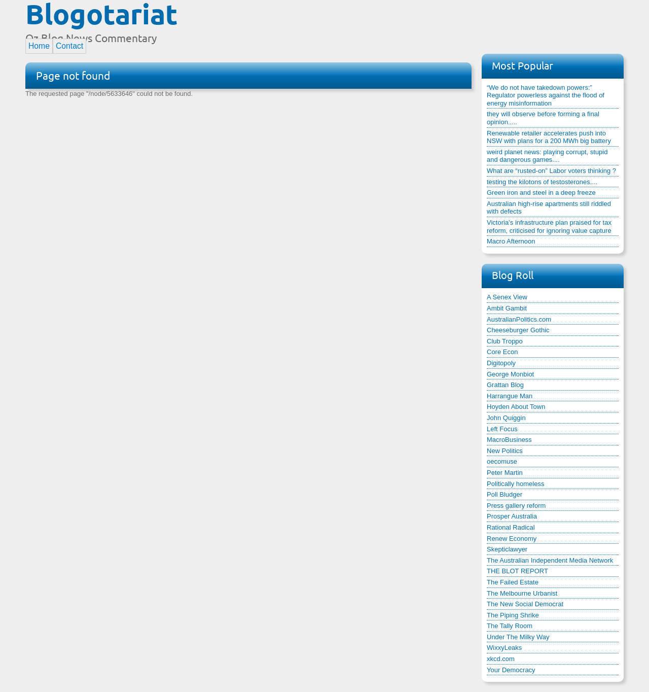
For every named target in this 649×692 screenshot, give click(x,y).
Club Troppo (505, 341)
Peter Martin (505, 472)
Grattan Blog (505, 385)
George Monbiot (510, 374)
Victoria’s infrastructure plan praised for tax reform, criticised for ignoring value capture (549, 226)
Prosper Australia (512, 516)
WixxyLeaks (504, 647)
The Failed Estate (512, 582)
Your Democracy (511, 670)
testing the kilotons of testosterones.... (542, 182)
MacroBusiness (509, 439)
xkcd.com (501, 659)
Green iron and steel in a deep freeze (541, 192)
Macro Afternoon (511, 241)
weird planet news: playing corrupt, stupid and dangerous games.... (547, 156)
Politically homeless (515, 484)
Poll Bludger (504, 494)
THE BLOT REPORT (517, 571)
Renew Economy (511, 538)
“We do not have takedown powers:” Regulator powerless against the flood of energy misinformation (545, 95)
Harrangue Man (509, 396)
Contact (69, 46)
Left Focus (502, 429)
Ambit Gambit (507, 308)
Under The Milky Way (518, 637)
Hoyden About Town (516, 406)
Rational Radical (511, 527)
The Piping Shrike (513, 615)
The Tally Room (509, 626)
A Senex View (507, 297)
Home (39, 46)
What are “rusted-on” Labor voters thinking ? (551, 171)
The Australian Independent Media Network (550, 560)
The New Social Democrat (525, 604)
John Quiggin (506, 418)
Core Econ (502, 352)
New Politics (505, 451)
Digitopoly (501, 363)
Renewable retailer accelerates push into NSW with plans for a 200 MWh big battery (549, 137)
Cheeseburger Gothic (518, 330)
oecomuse (502, 461)
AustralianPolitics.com (519, 319)
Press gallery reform (516, 505)
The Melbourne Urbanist (522, 593)
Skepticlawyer (507, 549)
